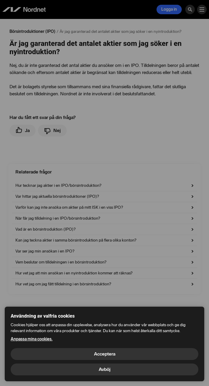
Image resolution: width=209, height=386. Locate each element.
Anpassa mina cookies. (31, 339)
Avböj (105, 369)
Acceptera (104, 354)
